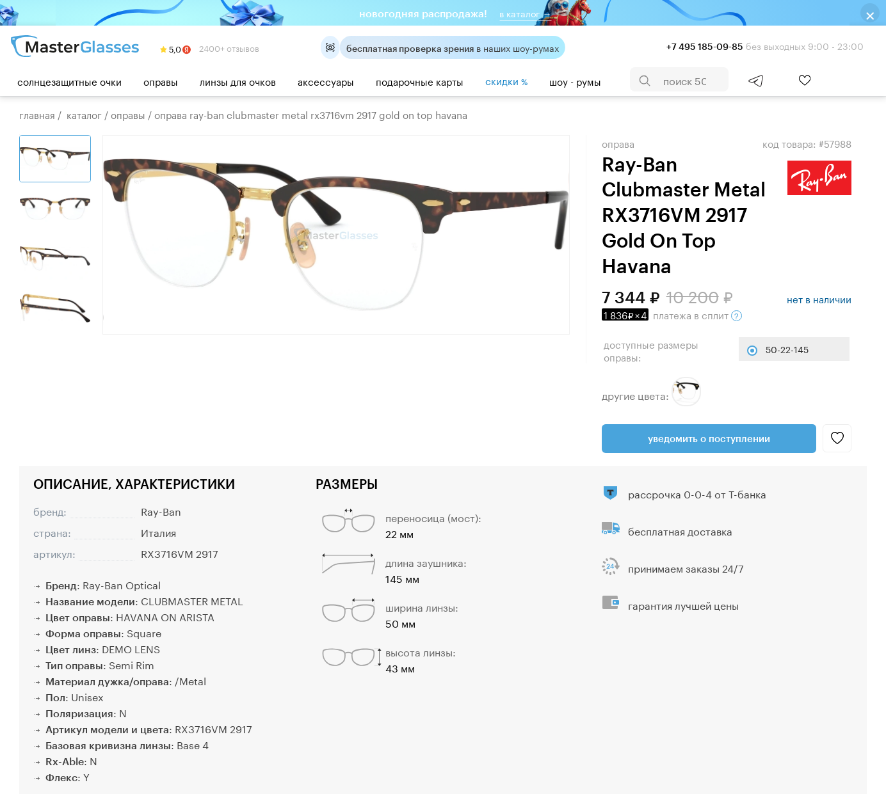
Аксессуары (326, 80)
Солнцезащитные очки (69, 80)
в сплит (672, 314)
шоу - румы (575, 80)
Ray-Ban (161, 510)
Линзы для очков (238, 80)
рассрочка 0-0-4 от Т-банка (697, 493)
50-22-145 (787, 349)
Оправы (160, 80)
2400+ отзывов (209, 47)
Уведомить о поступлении (709, 438)
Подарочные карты (419, 80)
